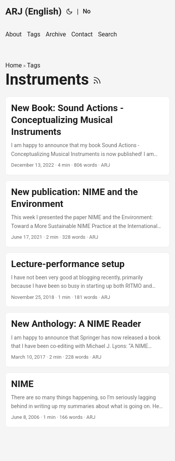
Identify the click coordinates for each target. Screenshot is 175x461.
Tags (34, 65)
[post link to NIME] (87, 400)
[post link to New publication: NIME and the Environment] (87, 214)
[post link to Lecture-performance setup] (87, 280)
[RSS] (97, 80)
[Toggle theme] (69, 11)
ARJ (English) (33, 11)
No (86, 11)
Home (13, 65)
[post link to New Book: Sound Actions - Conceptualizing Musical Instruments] (87, 136)
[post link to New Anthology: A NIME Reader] (87, 340)
